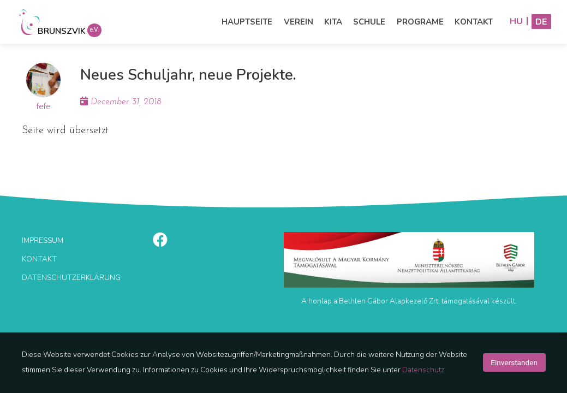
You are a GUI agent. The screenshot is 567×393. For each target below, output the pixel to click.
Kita (333, 21)
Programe (420, 21)
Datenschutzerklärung (71, 277)
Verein (298, 21)
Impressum (42, 240)
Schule (369, 21)
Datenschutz (423, 370)
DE (541, 21)
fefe (44, 106)
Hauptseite (247, 21)
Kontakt (474, 21)
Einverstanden (514, 362)
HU (516, 21)
